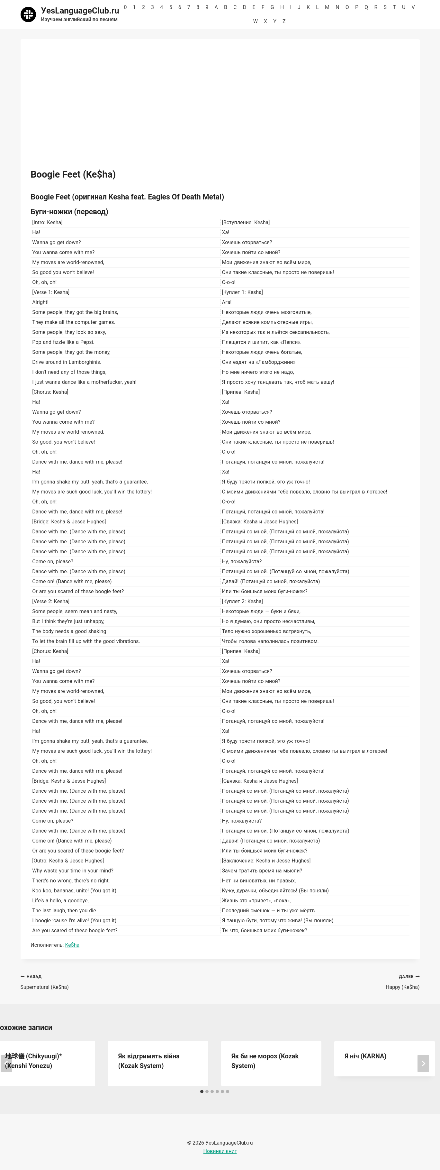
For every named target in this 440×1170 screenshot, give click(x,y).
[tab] (201, 1091)
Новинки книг (220, 1151)
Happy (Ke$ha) (322, 981)
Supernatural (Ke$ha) (118, 981)
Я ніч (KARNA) (365, 1056)
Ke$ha (72, 945)
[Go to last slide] (6, 1063)
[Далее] (423, 1063)
